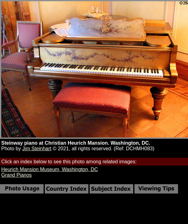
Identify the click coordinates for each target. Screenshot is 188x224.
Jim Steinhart (36, 148)
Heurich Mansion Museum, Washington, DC (49, 169)
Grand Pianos (16, 175)
